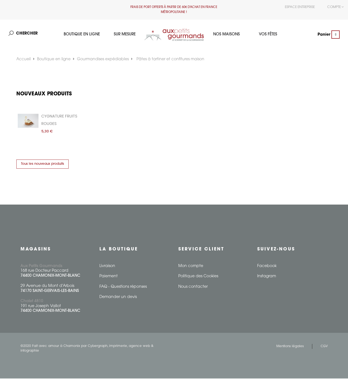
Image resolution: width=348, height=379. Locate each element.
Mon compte (190, 267)
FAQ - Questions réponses (123, 287)
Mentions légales (290, 347)
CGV (324, 347)
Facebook (267, 267)
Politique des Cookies (198, 277)
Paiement (108, 277)
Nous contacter (193, 287)
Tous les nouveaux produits (42, 164)
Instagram (266, 277)
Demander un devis (118, 298)
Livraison (107, 267)
